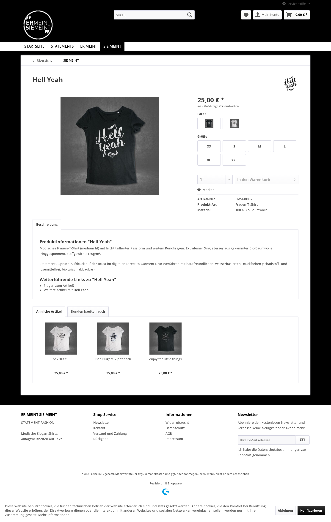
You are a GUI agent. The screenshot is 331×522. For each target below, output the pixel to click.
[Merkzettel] (246, 14)
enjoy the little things (165, 359)
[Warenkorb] (297, 14)
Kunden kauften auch (88, 311)
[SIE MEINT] (112, 46)
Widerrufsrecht (177, 422)
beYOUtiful (61, 359)
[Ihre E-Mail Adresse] (266, 440)
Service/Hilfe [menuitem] (294, 4)
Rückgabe (100, 439)
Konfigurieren (311, 510)
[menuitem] (154, 14)
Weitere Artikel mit (64, 290)
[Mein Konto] (267, 14)
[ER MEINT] (88, 46)
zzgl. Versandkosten (225, 106)
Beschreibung (47, 224)
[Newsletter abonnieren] (302, 440)
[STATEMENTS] (62, 46)
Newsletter (101, 422)
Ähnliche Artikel (49, 311)
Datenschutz (175, 428)
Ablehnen (285, 510)
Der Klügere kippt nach (113, 359)
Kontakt (99, 428)
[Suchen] (190, 14)
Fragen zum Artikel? (57, 285)
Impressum (174, 439)
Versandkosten (154, 474)
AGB (169, 433)
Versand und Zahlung (110, 433)
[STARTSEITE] (34, 46)
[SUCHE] (154, 14)
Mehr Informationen (53, 515)
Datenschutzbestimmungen (279, 449)
